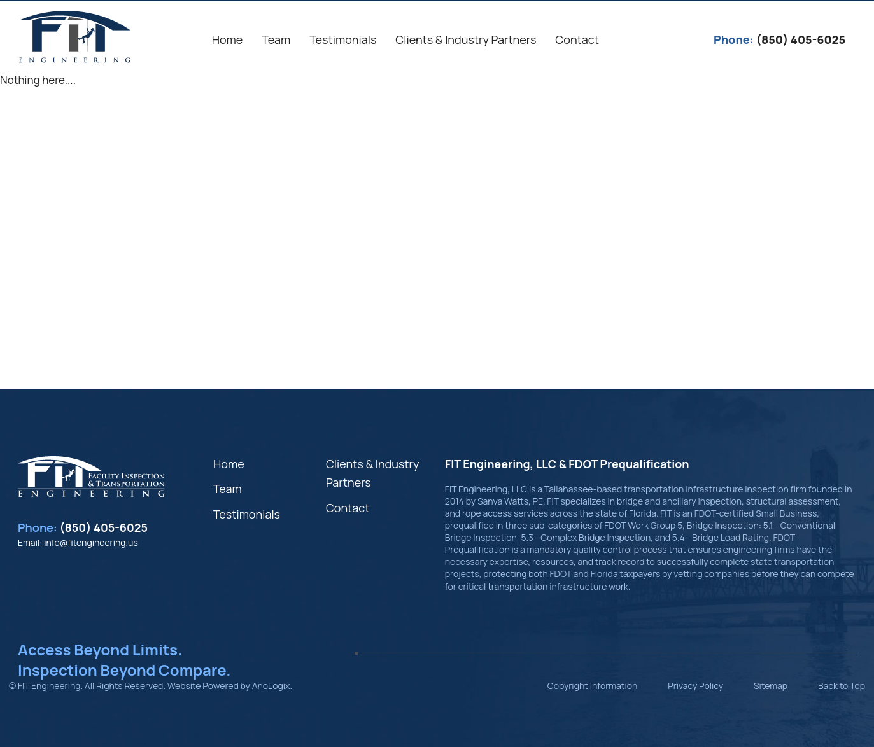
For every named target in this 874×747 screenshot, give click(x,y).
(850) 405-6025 (104, 527)
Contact (348, 507)
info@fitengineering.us (91, 542)
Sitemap (770, 686)
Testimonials (246, 514)
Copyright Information (592, 686)
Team (227, 488)
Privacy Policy (695, 686)
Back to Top (841, 686)
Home (228, 463)
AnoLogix (271, 686)
